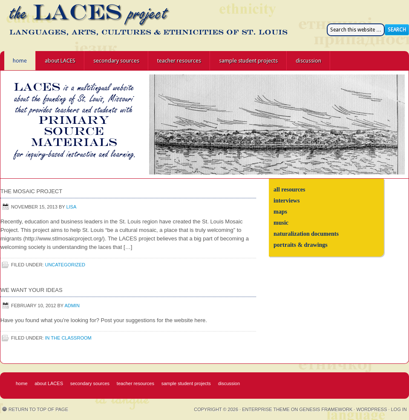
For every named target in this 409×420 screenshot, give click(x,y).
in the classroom (68, 337)
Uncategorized (65, 264)
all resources (289, 189)
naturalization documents (306, 234)
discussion (308, 60)
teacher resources (179, 60)
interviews (287, 200)
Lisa (71, 206)
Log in (399, 409)
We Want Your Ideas (31, 290)
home (20, 60)
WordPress (371, 409)
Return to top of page (38, 409)
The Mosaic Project (31, 191)
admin (71, 305)
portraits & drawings (301, 245)
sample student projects (248, 60)
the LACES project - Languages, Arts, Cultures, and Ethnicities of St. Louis (76, 25)
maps (280, 212)
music (281, 223)
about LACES (60, 60)
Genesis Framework (326, 409)
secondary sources (116, 60)
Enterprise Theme (266, 409)
